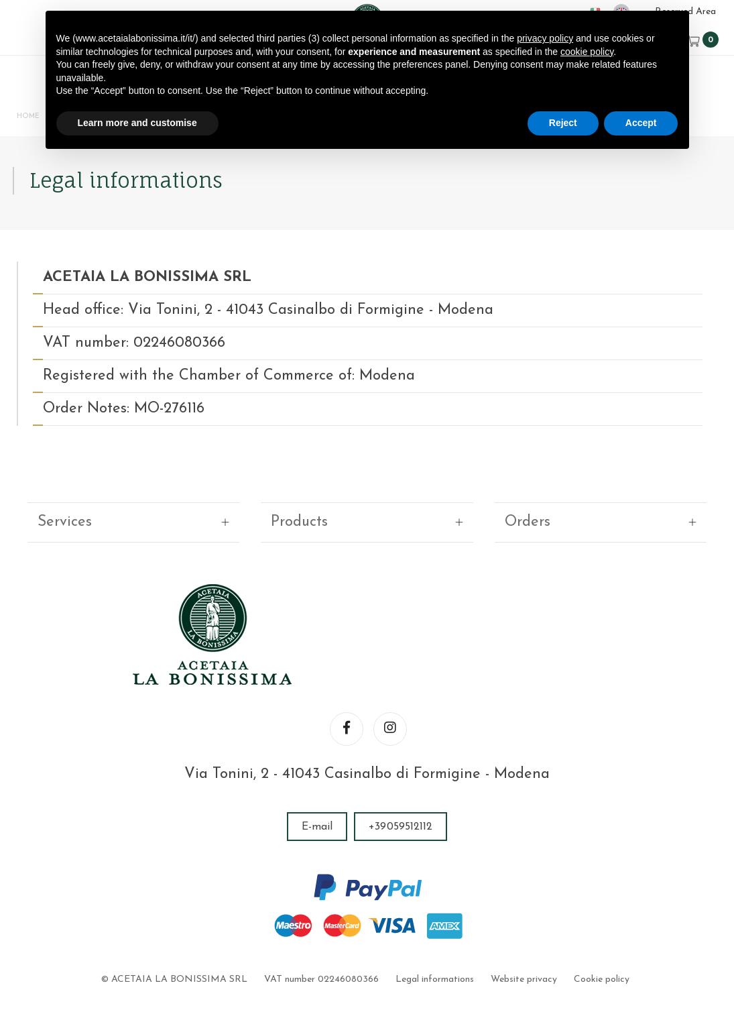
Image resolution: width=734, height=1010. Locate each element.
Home (31, 119)
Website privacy (523, 930)
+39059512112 (400, 777)
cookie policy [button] (586, 51)
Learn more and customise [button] (137, 122)
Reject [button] (563, 122)
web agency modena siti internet (367, 972)
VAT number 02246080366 (322, 930)
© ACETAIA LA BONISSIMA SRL (176, 930)
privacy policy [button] (545, 38)
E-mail (317, 777)
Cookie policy (600, 930)
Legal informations (434, 930)
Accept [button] (641, 122)
